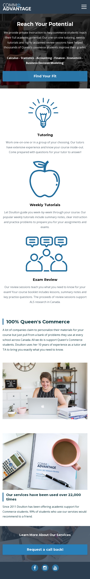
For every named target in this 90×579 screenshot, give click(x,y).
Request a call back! (45, 549)
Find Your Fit (45, 76)
